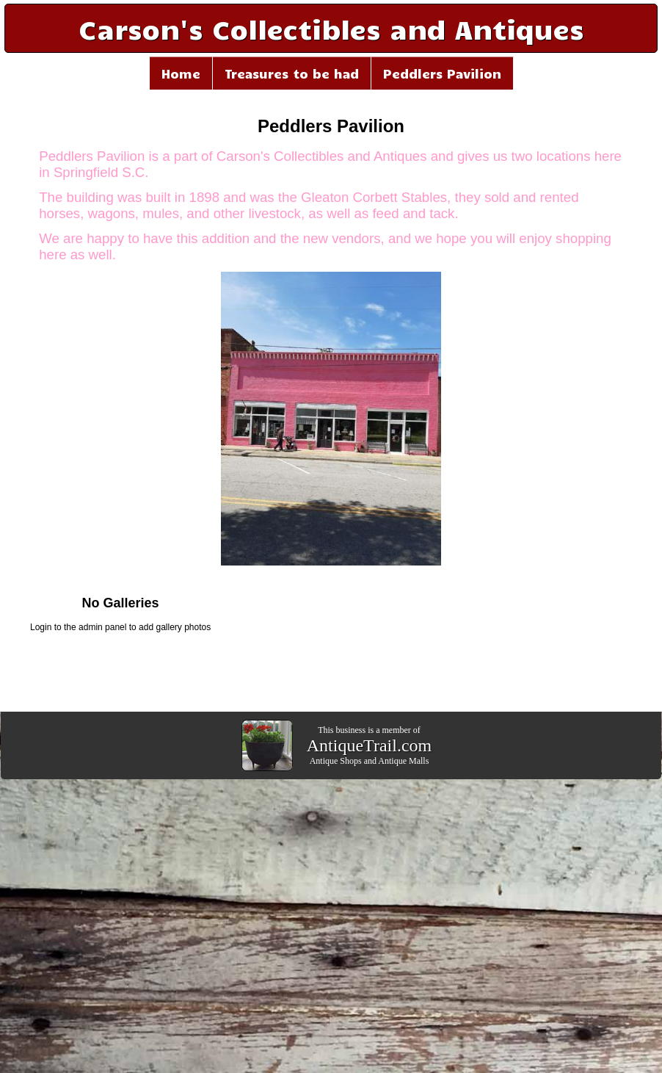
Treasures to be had (292, 73)
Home (180, 73)
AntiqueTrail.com (369, 745)
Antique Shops (336, 761)
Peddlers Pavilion (442, 73)
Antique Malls (403, 761)
